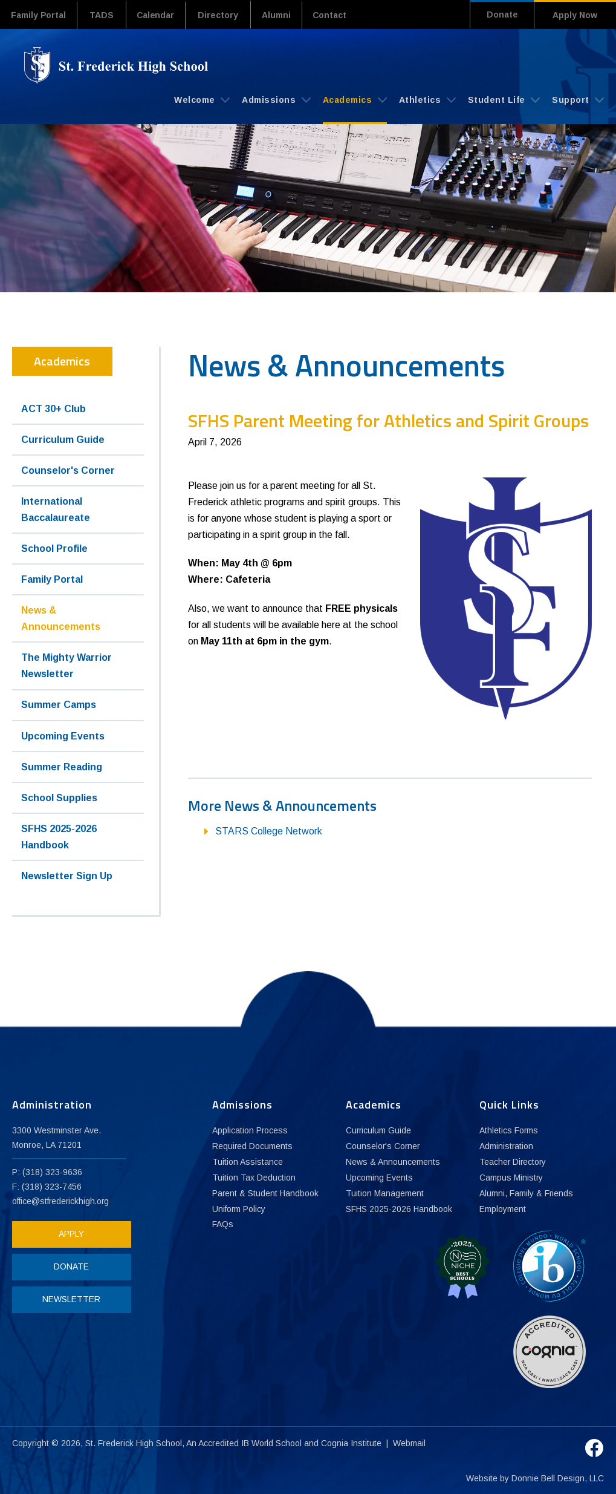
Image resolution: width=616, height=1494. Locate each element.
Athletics (427, 99)
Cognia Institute (352, 1442)
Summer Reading (61, 766)
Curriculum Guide (63, 439)
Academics (355, 99)
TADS (104, 15)
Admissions (276, 99)
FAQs (222, 1225)
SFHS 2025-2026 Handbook (59, 836)
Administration (506, 1146)
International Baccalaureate (55, 509)
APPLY (69, 1233)
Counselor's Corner (68, 470)
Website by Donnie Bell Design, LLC (535, 1477)
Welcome (202, 99)
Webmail (410, 1442)
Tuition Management (385, 1193)
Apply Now (575, 15)
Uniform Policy (239, 1209)
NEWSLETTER (70, 1298)
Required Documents (252, 1146)
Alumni (284, 15)
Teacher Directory (513, 1162)
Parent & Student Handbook (266, 1193)
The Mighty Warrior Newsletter (66, 665)
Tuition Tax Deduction (254, 1177)
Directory (225, 15)
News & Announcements (60, 617)
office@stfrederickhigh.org (61, 1200)
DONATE (69, 1266)
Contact (341, 15)
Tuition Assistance (247, 1162)
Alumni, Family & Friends (526, 1193)
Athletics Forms (509, 1130)
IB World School (271, 1442)
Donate (499, 15)
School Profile (54, 548)
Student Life (504, 99)
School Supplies (59, 797)
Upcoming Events (63, 735)
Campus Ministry (511, 1177)
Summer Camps (58, 704)
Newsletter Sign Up (66, 875)
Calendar (160, 15)
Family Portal (40, 15)
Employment (502, 1209)
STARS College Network (268, 830)
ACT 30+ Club (53, 408)
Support (578, 99)
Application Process (250, 1130)
